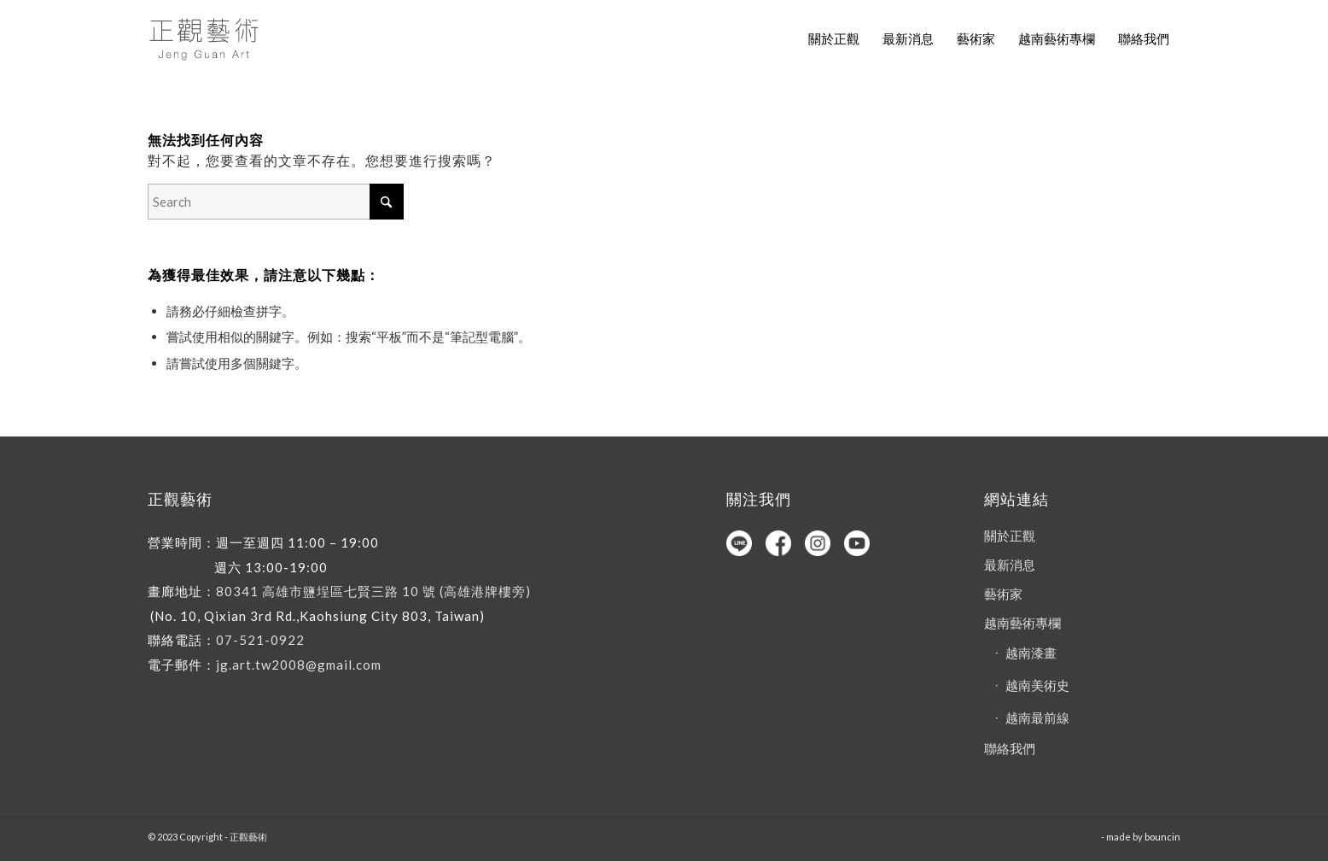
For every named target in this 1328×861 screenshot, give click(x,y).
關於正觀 (1009, 535)
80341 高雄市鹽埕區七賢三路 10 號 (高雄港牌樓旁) (373, 591)
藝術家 (1003, 593)
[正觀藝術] (206, 38)
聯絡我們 (1009, 748)
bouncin (1162, 836)
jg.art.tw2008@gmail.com (299, 664)
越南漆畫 (1031, 652)
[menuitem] (834, 38)
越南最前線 (1037, 717)
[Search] (276, 202)
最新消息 (1009, 564)
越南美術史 (1037, 685)
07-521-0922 (260, 639)
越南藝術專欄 (1022, 622)
